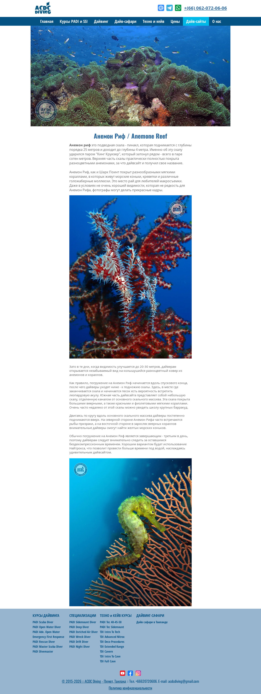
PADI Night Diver (79, 646)
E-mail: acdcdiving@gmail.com (178, 681)
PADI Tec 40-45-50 (111, 622)
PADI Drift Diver (78, 642)
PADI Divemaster (43, 651)
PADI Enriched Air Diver (83, 632)
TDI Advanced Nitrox (112, 637)
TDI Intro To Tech (110, 632)
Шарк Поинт (109, 172)
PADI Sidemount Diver (82, 622)
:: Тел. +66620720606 (141, 681)
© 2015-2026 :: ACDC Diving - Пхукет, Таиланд (94, 681)
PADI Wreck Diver (80, 637)
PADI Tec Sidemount (112, 627)
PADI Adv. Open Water (46, 632)
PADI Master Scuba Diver (48, 646)
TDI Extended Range (112, 646)
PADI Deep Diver (79, 627)
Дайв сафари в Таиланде (152, 622)
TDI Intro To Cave (110, 656)
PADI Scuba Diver (43, 622)
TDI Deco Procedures (112, 642)
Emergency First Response (48, 637)
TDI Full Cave (108, 661)
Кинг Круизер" (108, 154)
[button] (101, 21)
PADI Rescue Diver (44, 642)
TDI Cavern (106, 651)
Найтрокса (77, 448)
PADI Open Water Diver (47, 627)
